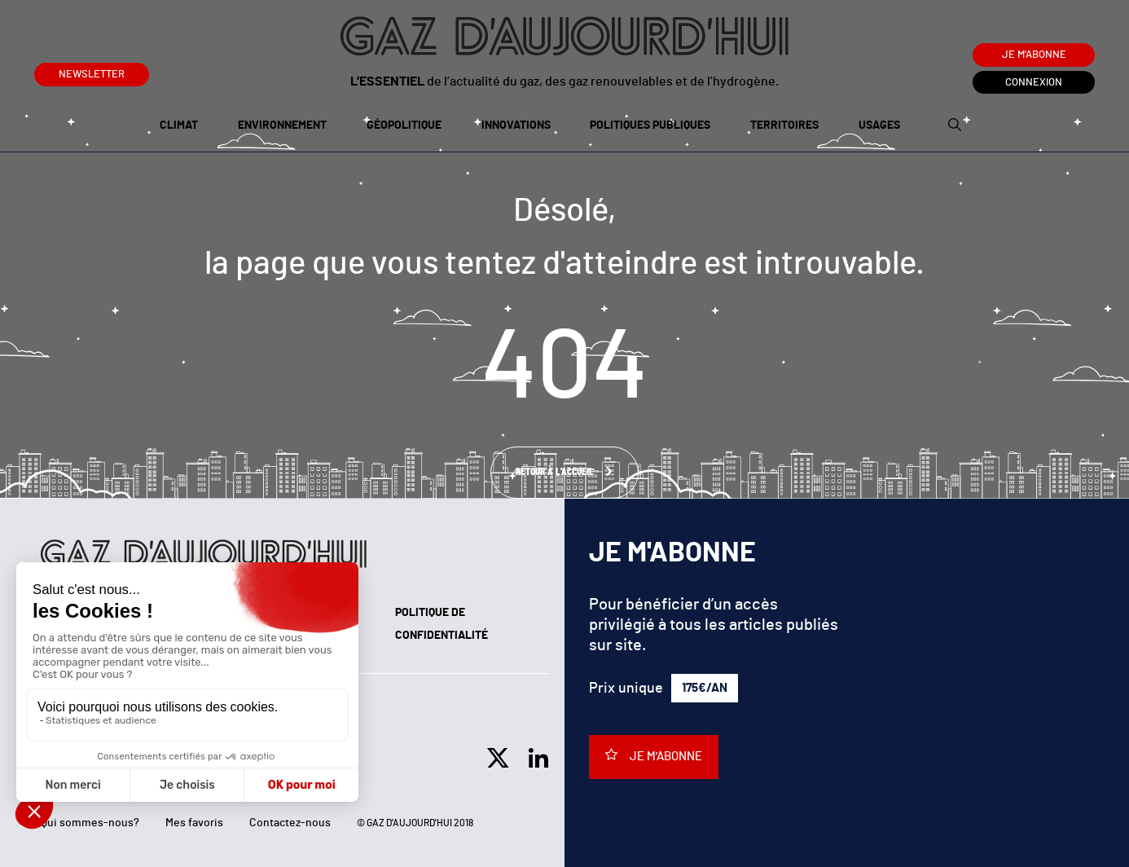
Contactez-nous (290, 823)
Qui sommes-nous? (90, 823)
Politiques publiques (650, 125)
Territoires (784, 125)
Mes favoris (194, 823)
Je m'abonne (1034, 55)
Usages (879, 125)
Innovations (516, 125)
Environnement (282, 125)
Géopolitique (404, 125)
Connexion (1033, 82)
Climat (179, 125)
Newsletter (92, 71)
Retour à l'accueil (556, 472)
